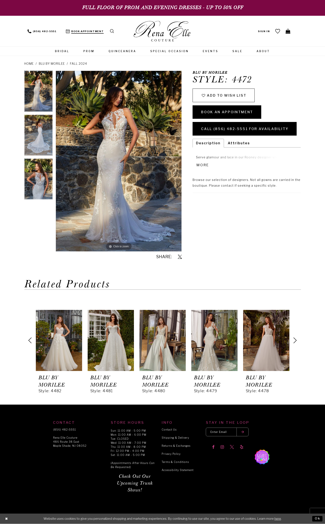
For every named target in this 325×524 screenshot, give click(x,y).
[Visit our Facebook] (213, 447)
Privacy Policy (171, 453)
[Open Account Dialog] (264, 31)
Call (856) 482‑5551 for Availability (244, 129)
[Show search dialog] (112, 31)
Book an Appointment (227, 112)
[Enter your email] (227, 432)
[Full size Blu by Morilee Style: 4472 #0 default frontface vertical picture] (118, 161)
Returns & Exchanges (176, 445)
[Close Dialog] (7, 519)
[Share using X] (180, 257)
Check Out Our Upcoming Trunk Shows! (135, 483)
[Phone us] (42, 31)
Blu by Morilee (52, 63)
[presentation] (59, 340)
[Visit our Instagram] (222, 447)
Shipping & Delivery (175, 437)
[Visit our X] (232, 447)
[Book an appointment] (85, 31)
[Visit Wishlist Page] (278, 31)
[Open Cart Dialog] (288, 31)
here (277, 519)
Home (29, 63)
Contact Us (169, 429)
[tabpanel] (38, 93)
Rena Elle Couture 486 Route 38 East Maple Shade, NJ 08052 (70, 441)
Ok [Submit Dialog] (317, 518)
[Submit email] (242, 432)
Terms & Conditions (175, 462)
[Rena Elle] (162, 31)
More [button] (202, 165)
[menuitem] (42, 31)
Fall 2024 (78, 63)
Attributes (239, 143)
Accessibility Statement (178, 470)
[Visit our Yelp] (241, 447)
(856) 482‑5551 (64, 429)
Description (208, 143)
